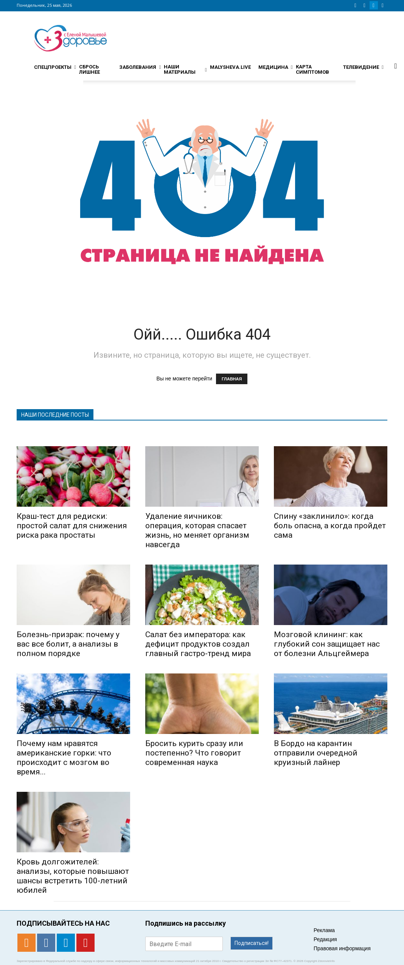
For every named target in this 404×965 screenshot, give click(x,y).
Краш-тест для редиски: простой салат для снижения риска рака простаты (72, 526)
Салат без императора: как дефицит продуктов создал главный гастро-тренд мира (198, 644)
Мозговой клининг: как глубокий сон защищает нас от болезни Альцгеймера (327, 644)
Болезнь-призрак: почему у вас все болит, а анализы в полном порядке (68, 644)
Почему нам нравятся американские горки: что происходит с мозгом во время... (64, 757)
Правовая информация (342, 948)
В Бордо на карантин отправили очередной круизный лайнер (315, 753)
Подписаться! (252, 943)
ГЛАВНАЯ (232, 379)
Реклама (324, 930)
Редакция (325, 939)
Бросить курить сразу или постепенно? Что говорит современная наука (194, 753)
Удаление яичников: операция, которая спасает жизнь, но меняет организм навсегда (197, 530)
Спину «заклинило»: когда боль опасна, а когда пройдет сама (330, 526)
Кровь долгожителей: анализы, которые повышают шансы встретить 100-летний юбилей (73, 876)
